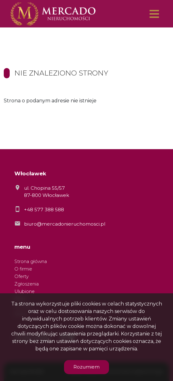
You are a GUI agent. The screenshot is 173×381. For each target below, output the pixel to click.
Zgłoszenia (26, 284)
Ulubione (24, 291)
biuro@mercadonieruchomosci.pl (64, 224)
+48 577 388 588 (44, 209)
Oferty (21, 276)
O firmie (23, 269)
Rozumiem (86, 367)
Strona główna (30, 261)
